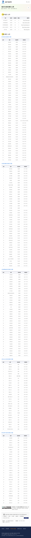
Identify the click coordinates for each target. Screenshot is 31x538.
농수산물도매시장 (4, 8)
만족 (9, 516)
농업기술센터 (8, 2)
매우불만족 (22, 516)
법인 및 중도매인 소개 (14, 8)
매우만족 (5, 516)
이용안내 (9, 8)
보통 (13, 516)
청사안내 (24, 528)
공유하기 (28, 8)
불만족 (17, 516)
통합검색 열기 (27, 2)
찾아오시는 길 (19, 528)
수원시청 (3, 528)
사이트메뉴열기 (28, 2)
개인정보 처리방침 (13, 528)
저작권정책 (7, 528)
